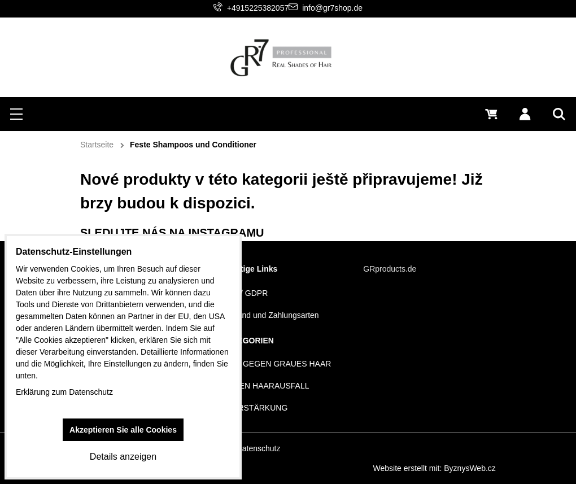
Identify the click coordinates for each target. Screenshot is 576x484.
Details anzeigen (123, 456)
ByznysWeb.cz (470, 468)
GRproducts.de (389, 268)
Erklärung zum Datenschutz (64, 391)
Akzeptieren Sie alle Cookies (123, 429)
